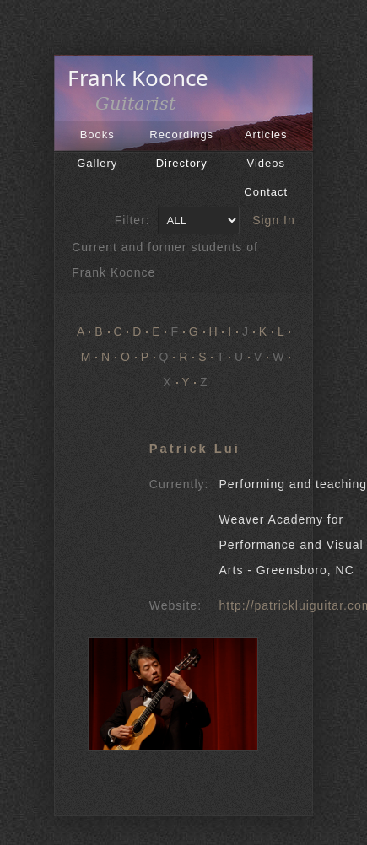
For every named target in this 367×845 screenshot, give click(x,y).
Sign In (273, 220)
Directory (182, 163)
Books (97, 134)
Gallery (97, 163)
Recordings (181, 134)
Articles (266, 134)
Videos (265, 163)
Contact (266, 192)
